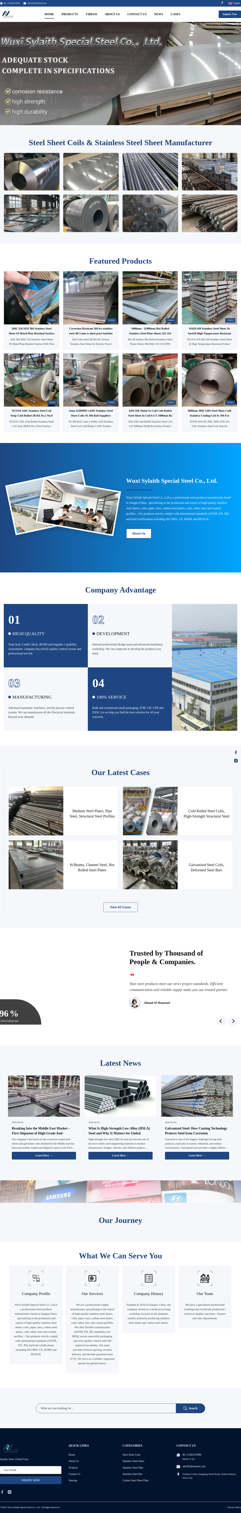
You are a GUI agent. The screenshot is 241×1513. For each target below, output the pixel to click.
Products (70, 14)
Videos (91, 14)
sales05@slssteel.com (37, 3)
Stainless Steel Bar (132, 1474)
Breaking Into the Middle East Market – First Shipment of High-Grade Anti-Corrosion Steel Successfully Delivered (41, 1133)
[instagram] (9, 1492)
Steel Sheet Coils (132, 1454)
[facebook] (2, 1492)
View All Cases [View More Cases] (120, 907)
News (158, 14)
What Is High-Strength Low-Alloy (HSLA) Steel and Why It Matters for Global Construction (119, 1133)
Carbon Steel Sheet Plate (136, 1480)
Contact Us (137, 14)
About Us (112, 14)
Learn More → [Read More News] (43, 1155)
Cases (175, 14)
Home (49, 14)
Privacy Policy (234, 1507)
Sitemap (73, 1480)
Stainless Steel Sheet (133, 1461)
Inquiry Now (230, 14)
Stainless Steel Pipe (133, 1467)
